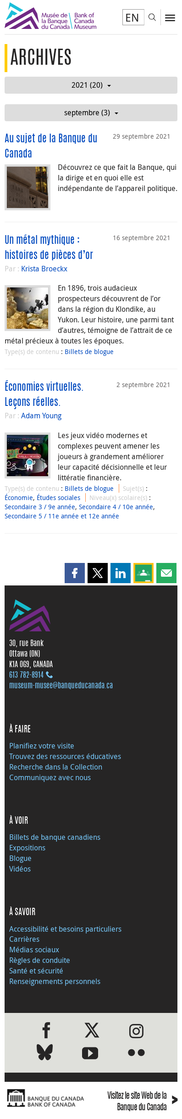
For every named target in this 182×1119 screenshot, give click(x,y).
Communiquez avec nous (50, 777)
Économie (19, 497)
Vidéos (20, 869)
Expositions (27, 848)
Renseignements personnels (54, 981)
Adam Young (41, 415)
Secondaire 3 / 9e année (40, 506)
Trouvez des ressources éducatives (65, 756)
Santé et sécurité (36, 971)
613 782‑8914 (26, 675)
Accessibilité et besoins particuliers (65, 929)
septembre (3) (91, 112)
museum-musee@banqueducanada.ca (61, 686)
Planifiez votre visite (41, 746)
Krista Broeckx (44, 269)
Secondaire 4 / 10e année (116, 506)
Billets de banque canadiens (54, 837)
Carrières (24, 939)
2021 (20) (91, 85)
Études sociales (58, 497)
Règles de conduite (39, 960)
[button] (75, 573)
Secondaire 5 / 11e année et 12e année (62, 516)
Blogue (20, 858)
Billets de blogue (89, 351)
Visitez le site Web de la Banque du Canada (142, 1102)
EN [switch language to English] (132, 17)
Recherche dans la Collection (55, 767)
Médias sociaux (34, 950)
